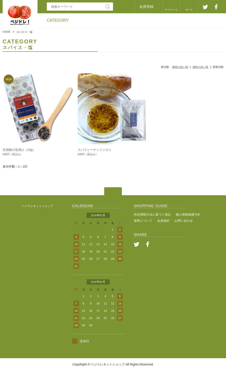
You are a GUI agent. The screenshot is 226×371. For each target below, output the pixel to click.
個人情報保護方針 (188, 214)
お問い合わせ (183, 220)
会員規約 (163, 220)
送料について (143, 220)
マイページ (171, 9)
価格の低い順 (180, 67)
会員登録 (146, 6)
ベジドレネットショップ (37, 206)
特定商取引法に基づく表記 (152, 214)
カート (189, 9)
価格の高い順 (200, 67)
